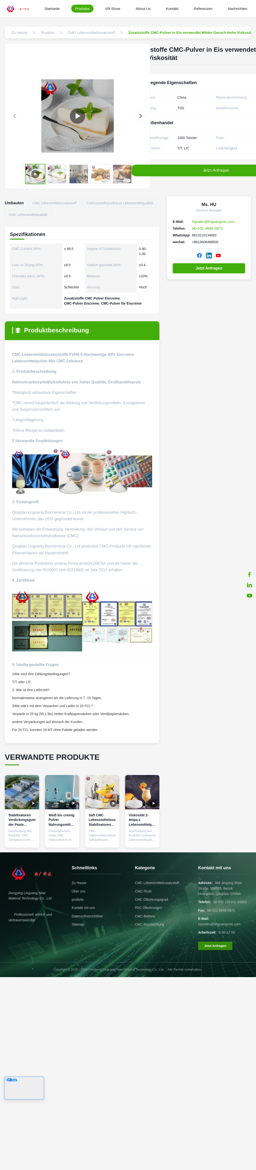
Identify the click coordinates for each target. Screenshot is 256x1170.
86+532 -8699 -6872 (207, 228)
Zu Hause (79, 883)
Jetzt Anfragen (209, 268)
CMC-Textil (143, 891)
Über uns (78, 891)
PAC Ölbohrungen (148, 908)
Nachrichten (237, 9)
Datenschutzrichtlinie (87, 916)
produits (78, 899)
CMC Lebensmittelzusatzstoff (157, 883)
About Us (143, 9)
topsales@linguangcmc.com (213, 222)
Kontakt (172, 9)
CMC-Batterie (145, 916)
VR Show (112, 9)
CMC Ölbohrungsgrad (151, 899)
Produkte (82, 9)
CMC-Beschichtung (149, 924)
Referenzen (203, 9)
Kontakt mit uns (83, 908)
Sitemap (78, 924)
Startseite (52, 9)
